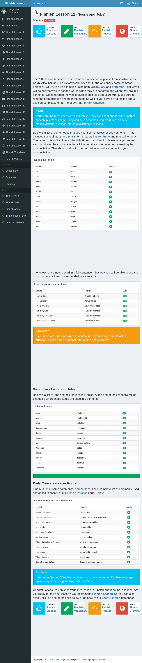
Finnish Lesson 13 (13, 112)
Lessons (15, 3)
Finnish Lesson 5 (13, 59)
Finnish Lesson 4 (13, 52)
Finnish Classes (15, 13)
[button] (38, 3)
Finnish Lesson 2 (13, 39)
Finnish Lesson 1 (13, 32)
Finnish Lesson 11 (13, 99)
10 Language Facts (14, 215)
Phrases (8, 184)
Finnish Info (10, 25)
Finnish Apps (11, 209)
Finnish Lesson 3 (13, 45)
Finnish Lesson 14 (13, 119)
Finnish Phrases (77, 492)
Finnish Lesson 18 (13, 145)
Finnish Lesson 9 (13, 85)
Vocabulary (10, 170)
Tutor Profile (10, 195)
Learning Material (13, 222)
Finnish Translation (14, 152)
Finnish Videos (12, 159)
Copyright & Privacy (96, 660)
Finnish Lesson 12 (13, 105)
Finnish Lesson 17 (13, 139)
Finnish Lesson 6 (13, 65)
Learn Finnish (111, 597)
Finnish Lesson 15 (13, 125)
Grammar (9, 177)
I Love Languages (62, 660)
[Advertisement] (86, 58)
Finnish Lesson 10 (13, 92)
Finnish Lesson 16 (13, 132)
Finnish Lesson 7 (13, 72)
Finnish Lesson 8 (13, 79)
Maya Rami (14, 10)
